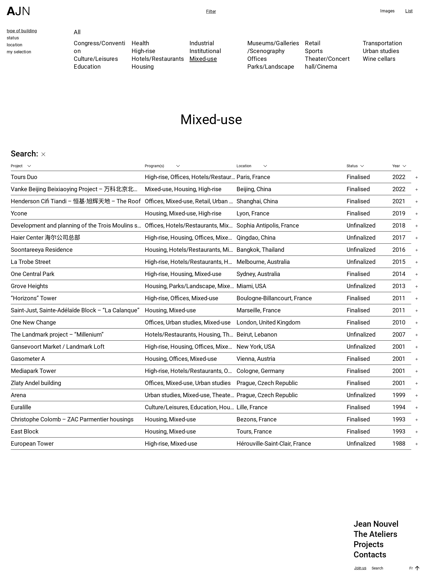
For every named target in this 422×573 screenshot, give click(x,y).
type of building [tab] (22, 31)
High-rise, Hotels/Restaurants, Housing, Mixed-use (191, 261)
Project (21, 165)
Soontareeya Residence (42, 249)
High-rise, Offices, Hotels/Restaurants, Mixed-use (191, 177)
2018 (398, 225)
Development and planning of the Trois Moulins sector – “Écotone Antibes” (78, 225)
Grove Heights (29, 286)
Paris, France (253, 177)
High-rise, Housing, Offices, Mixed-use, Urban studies (191, 346)
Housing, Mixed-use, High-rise (183, 213)
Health (140, 43)
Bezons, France (257, 419)
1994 (398, 407)
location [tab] (14, 45)
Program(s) (162, 165)
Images (387, 11)
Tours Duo (24, 177)
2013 (398, 286)
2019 (398, 213)
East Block (24, 431)
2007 (398, 334)
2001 (398, 346)
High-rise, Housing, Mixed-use (183, 274)
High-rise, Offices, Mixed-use (181, 298)
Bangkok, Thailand (260, 249)
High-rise (143, 51)
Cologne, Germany (260, 371)
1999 (398, 395)
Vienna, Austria (256, 358)
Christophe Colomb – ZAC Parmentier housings (72, 419)
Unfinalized (361, 225)
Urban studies (381, 51)
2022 (398, 177)
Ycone (19, 213)
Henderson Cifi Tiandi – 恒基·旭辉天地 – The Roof (76, 201)
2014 (398, 274)
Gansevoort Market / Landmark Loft (57, 346)
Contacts (370, 555)
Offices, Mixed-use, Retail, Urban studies (191, 201)
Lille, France (252, 407)
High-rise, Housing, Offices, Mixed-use (191, 237)
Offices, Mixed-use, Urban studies (188, 383)
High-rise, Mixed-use (171, 443)
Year (399, 165)
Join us (360, 568)
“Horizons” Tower (34, 298)
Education (87, 66)
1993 (398, 419)
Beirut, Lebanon (257, 334)
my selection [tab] (19, 52)
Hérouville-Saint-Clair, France (274, 443)
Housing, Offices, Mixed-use (181, 358)
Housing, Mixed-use (170, 310)
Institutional (205, 51)
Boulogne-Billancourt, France (274, 298)
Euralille (21, 407)
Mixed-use (203, 58)
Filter (211, 11)
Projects (369, 544)
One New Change (33, 322)
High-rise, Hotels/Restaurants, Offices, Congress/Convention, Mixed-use (191, 371)
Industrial (201, 43)
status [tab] (13, 38)
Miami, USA (251, 286)
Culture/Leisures (96, 58)
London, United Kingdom (268, 322)
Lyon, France (253, 213)
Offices (257, 58)
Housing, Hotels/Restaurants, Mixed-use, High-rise (191, 249)
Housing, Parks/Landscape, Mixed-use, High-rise (191, 286)
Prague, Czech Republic (267, 383)
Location (252, 165)
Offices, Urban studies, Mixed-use (188, 322)
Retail (312, 43)
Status (355, 165)
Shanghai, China (257, 201)
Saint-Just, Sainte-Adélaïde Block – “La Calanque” (75, 310)
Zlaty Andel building (36, 383)
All (77, 32)
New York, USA (256, 346)
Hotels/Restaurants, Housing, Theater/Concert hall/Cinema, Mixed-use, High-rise (191, 334)
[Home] (18, 7)
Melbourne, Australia (263, 261)
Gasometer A (28, 358)
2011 (398, 298)
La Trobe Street (31, 261)
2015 (398, 261)
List (409, 11)
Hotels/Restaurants (158, 58)
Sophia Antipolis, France (268, 225)
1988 (398, 443)
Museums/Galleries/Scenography (273, 47)
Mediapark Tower (33, 371)
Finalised (358, 177)
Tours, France (254, 431)
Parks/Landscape (270, 66)
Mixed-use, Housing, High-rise (183, 189)
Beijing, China (254, 189)
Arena (18, 395)
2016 (398, 249)
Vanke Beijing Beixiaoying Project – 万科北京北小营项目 (78, 189)
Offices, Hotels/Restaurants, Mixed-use (191, 225)
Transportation (382, 43)
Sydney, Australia (258, 274)
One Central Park (32, 274)
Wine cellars (379, 58)
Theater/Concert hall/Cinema (327, 62)
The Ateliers (375, 534)
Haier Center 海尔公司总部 (45, 237)
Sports (313, 51)
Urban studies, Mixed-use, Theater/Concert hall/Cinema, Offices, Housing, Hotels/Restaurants (191, 395)
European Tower (32, 443)
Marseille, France (259, 310)
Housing (143, 66)
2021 (398, 201)
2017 (398, 237)
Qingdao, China (256, 237)
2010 (398, 322)
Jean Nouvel (376, 524)
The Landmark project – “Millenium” (57, 334)
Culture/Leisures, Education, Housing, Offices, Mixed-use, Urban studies (191, 407)
